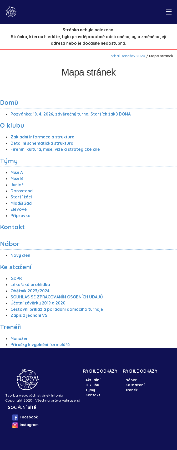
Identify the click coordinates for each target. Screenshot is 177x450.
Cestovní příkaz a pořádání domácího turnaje (57, 309)
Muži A (17, 172)
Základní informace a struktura (42, 136)
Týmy (9, 161)
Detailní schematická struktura (42, 143)
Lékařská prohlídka (30, 284)
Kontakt (12, 227)
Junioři (17, 184)
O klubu (12, 125)
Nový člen (20, 255)
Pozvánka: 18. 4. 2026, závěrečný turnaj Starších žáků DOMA (71, 114)
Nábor (10, 244)
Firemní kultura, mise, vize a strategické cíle (55, 149)
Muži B (17, 178)
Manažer (19, 338)
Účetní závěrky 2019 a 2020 (38, 303)
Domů (9, 102)
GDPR (16, 278)
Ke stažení (15, 267)
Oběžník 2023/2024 (30, 290)
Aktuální (92, 380)
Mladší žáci (21, 203)
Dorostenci (22, 190)
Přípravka (21, 215)
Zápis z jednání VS (29, 315)
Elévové (19, 209)
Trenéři (11, 327)
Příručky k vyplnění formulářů (40, 344)
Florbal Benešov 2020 (126, 55)
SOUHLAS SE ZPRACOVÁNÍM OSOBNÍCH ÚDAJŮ (57, 296)
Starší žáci (21, 196)
